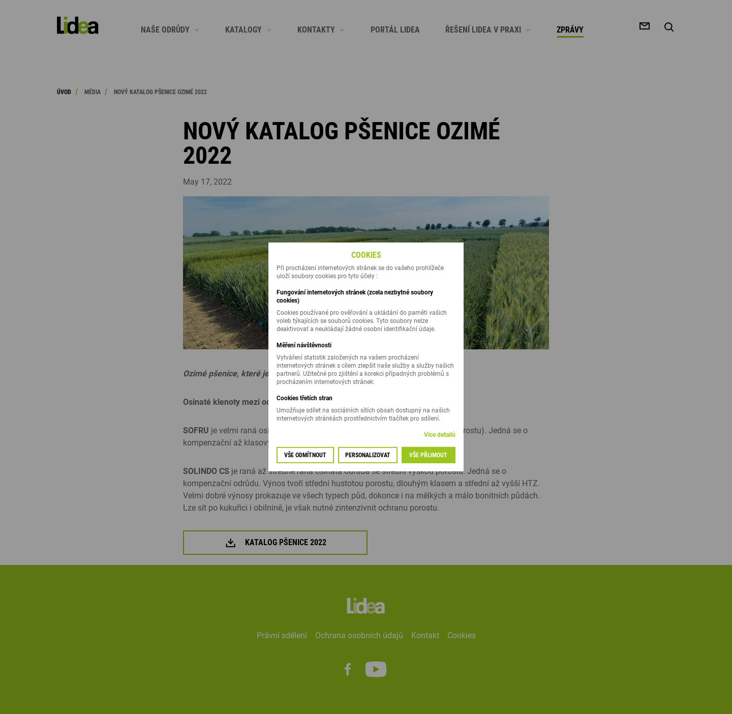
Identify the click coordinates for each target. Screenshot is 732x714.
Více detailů (439, 434)
